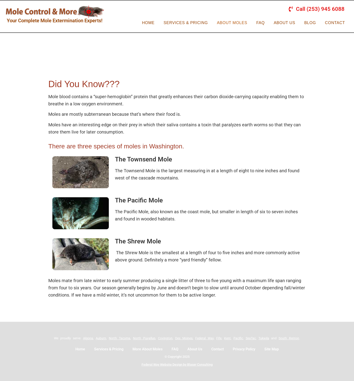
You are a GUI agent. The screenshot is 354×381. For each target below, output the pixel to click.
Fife (218, 338)
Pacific (238, 338)
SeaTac (251, 338)
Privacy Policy (244, 349)
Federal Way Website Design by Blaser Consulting (177, 364)
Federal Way (204, 338)
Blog (310, 22)
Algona (88, 338)
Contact (335, 22)
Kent (227, 338)
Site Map (271, 349)
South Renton (289, 338)
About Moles (232, 22)
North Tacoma (119, 338)
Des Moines (184, 338)
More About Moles (148, 349)
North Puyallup (144, 338)
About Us (284, 22)
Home (148, 22)
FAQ (260, 22)
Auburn (101, 338)
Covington (165, 338)
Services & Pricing (186, 22)
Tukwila (264, 338)
